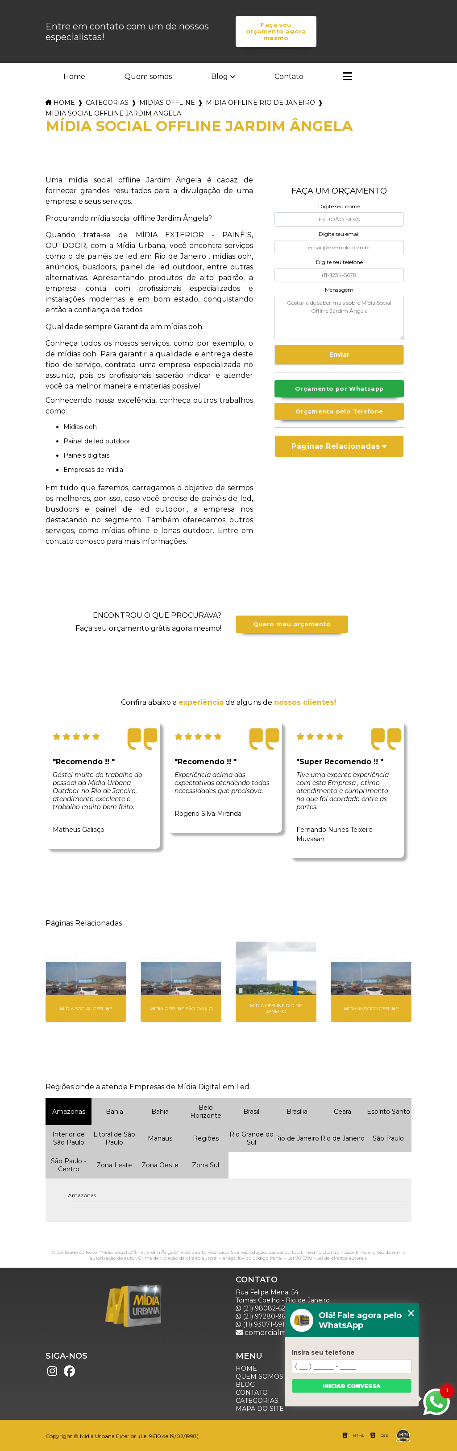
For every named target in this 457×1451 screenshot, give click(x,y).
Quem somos (148, 76)
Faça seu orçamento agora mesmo (276, 31)
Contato (288, 76)
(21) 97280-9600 (265, 1316)
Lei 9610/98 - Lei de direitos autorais (326, 1258)
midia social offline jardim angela (113, 113)
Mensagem (339, 289)
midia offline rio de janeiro (260, 103)
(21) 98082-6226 (264, 1308)
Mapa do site (260, 1409)
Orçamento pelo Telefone (339, 411)
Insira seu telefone (323, 1352)
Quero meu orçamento (292, 624)
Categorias (107, 103)
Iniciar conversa (352, 1386)
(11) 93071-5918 (262, 1324)
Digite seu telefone (339, 262)
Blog (219, 76)
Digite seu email (339, 234)
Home (74, 76)
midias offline (167, 103)
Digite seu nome (339, 206)
